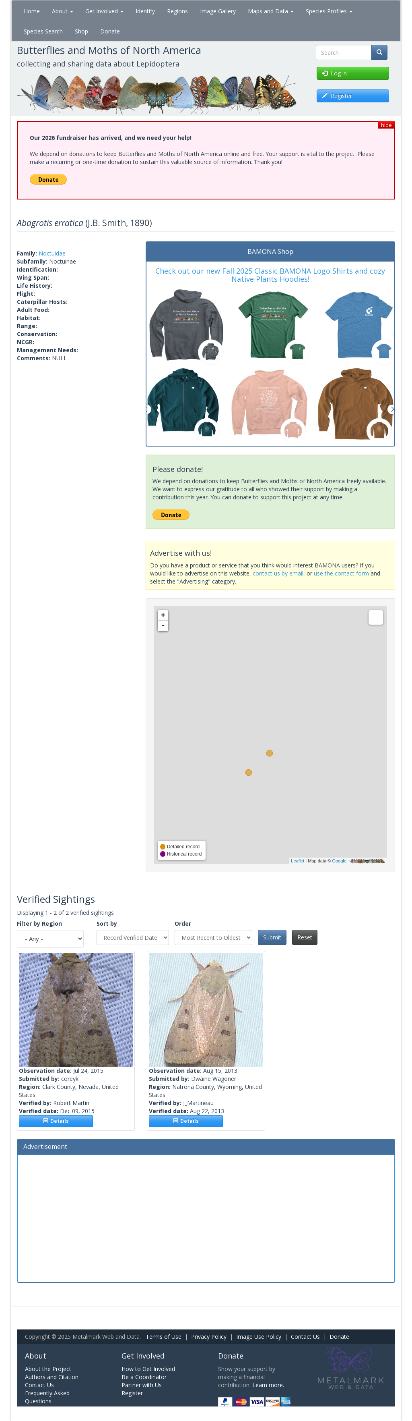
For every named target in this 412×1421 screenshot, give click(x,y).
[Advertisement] (206, 1217)
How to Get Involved (148, 1369)
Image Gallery (218, 11)
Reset (304, 937)
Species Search (43, 31)
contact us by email (278, 573)
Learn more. (268, 1385)
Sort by (107, 923)
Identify (145, 11)
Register (132, 1393)
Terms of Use (163, 1336)
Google (339, 860)
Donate (110, 31)
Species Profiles (329, 11)
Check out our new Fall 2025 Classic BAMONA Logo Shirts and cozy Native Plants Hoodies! (270, 275)
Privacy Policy (209, 1336)
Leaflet (297, 860)
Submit (272, 937)
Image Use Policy (258, 1336)
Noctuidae (52, 253)
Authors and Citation (51, 1377)
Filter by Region (39, 923)
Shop (81, 31)
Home (32, 11)
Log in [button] (334, 73)
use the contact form (341, 573)
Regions (177, 11)
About (62, 11)
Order (183, 923)
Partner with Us (142, 1385)
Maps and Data (271, 11)
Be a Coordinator (144, 1377)
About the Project (48, 1369)
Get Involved (104, 11)
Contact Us (305, 1336)
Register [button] (337, 96)
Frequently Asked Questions (47, 1397)
